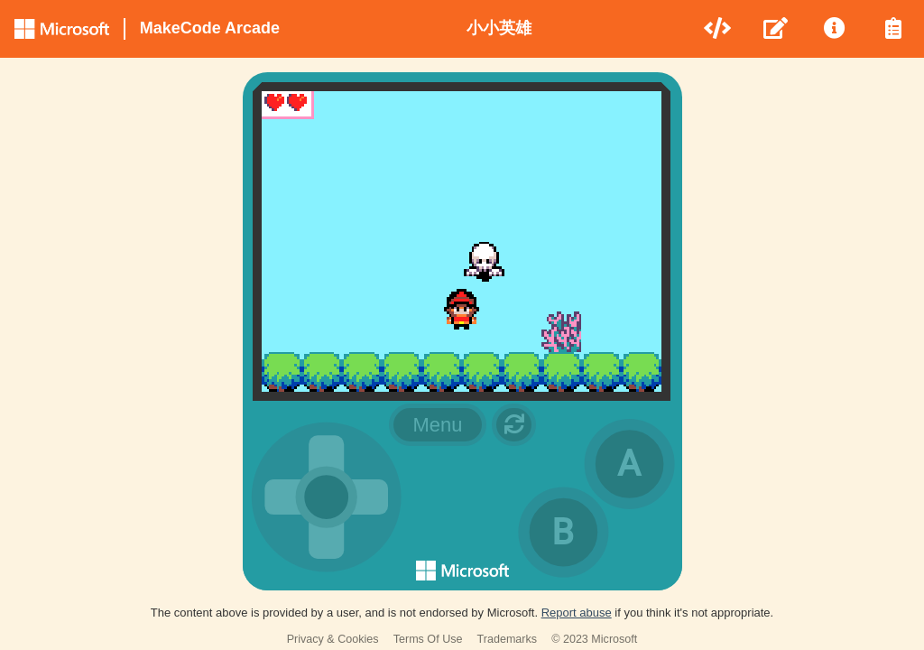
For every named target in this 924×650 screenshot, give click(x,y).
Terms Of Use (428, 639)
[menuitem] (718, 29)
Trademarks (507, 639)
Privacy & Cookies (333, 639)
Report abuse (576, 612)
